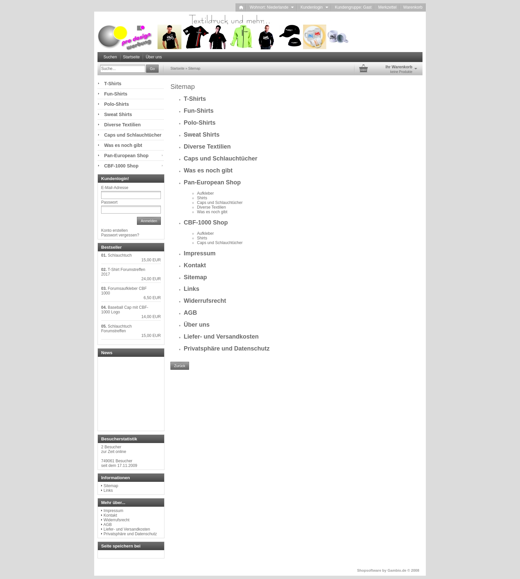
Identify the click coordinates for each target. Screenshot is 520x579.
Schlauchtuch (120, 255)
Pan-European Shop (212, 182)
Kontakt (195, 265)
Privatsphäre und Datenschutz (227, 348)
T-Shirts (195, 99)
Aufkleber (205, 193)
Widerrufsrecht (205, 300)
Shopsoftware (369, 570)
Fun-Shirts (199, 110)
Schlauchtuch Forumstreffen (116, 328)
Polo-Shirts (200, 122)
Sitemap (195, 277)
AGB (190, 312)
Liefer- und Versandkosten (221, 336)
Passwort (109, 202)
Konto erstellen (114, 230)
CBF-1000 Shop (206, 222)
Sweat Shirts (202, 134)
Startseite (131, 57)
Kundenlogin (314, 7)
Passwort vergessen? (120, 235)
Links (191, 289)
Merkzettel (387, 7)
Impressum (200, 253)
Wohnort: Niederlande (272, 7)
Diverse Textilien (207, 146)
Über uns (154, 57)
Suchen (110, 57)
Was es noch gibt (208, 170)
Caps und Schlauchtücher (220, 158)
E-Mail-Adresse (114, 187)
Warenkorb (412, 7)
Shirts (202, 198)
